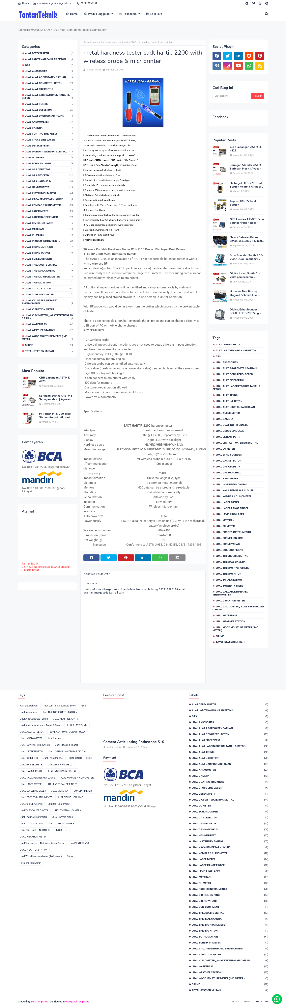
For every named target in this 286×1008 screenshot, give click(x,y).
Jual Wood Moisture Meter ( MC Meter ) (47, 338)
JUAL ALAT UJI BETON (49, 109)
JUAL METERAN (49, 228)
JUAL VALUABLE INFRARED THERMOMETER (47, 302)
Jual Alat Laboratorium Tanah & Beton (47, 96)
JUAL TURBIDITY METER (49, 294)
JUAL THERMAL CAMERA (49, 270)
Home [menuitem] (72, 13)
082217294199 (86, 3)
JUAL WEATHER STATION (49, 330)
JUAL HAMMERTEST (49, 187)
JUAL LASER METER (49, 211)
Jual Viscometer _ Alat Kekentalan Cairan (47, 317)
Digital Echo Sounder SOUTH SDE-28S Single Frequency (245, 311)
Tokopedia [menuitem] (128, 13)
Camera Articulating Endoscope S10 (133, 742)
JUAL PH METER (49, 234)
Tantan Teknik (93, 69)
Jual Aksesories (49, 71)
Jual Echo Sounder (49, 163)
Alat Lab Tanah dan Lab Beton (49, 59)
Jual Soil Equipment (49, 258)
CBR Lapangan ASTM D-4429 (55, 379)
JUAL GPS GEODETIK (49, 175)
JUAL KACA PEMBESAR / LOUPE (49, 199)
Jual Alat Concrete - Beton (49, 83)
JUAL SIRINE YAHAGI (49, 252)
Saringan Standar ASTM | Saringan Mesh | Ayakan (55, 397)
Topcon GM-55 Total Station (243, 203)
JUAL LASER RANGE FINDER (49, 217)
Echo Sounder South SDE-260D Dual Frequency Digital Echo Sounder (246, 257)
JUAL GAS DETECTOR (49, 169)
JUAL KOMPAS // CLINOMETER (49, 205)
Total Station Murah (49, 351)
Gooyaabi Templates (77, 1001)
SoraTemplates (39, 1001)
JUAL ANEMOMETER (49, 121)
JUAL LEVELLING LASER (49, 223)
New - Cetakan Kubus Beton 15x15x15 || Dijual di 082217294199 (246, 239)
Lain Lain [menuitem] (154, 13)
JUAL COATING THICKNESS (49, 133)
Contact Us (261, 1001)
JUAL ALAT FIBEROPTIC (49, 89)
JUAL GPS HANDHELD (49, 181)
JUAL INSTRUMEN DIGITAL (49, 193)
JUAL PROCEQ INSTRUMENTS (49, 240)
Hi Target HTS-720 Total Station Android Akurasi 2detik (55, 415)
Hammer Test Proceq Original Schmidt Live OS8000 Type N (244, 293)
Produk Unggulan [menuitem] (97, 13)
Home (23, 3)
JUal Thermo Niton (49, 282)
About (247, 1001)
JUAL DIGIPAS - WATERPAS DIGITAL (49, 151)
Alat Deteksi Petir (49, 53)
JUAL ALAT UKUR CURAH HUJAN (49, 115)
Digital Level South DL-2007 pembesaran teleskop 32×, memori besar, (245, 275)
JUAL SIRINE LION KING (49, 246)
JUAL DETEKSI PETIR (49, 145)
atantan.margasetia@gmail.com (52, 3)
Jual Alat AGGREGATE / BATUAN (49, 77)
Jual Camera (49, 127)
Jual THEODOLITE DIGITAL (49, 264)
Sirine (49, 345)
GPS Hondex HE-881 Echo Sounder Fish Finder (247, 221)
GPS (49, 65)
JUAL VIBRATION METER (49, 309)
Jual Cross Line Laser (49, 139)
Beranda (87, 42)
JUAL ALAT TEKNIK (49, 103)
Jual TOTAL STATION (49, 288)
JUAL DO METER (49, 157)
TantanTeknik (30, 563)
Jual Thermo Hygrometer (49, 276)
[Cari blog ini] (232, 96)
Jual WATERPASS (49, 324)
